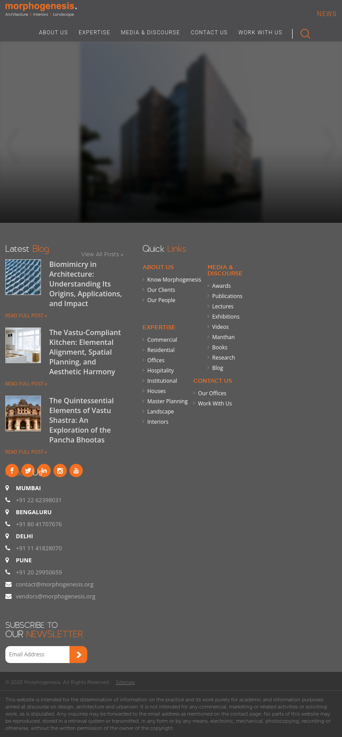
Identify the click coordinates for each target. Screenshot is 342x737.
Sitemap (125, 682)
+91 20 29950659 (39, 572)
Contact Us (212, 380)
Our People (161, 300)
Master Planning (167, 401)
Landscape (160, 411)
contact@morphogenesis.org (55, 584)
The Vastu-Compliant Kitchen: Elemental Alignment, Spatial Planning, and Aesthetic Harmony (85, 352)
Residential (161, 350)
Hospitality (160, 370)
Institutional (162, 381)
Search (301, 32)
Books (220, 347)
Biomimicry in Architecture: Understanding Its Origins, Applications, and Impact (85, 283)
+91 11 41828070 (39, 548)
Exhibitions (226, 316)
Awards (221, 286)
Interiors (158, 422)
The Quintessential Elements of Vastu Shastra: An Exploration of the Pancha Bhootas (81, 420)
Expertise (158, 327)
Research (223, 357)
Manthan (223, 337)
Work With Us (215, 403)
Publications (227, 296)
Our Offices (212, 393)
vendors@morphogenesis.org (56, 596)
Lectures (223, 306)
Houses (156, 391)
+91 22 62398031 (39, 500)
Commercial (162, 340)
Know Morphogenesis (174, 279)
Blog (218, 368)
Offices (156, 360)
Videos (220, 327)
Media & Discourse (225, 270)
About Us (158, 267)
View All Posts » (102, 254)
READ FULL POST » (26, 315)
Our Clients (161, 290)
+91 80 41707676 (39, 524)
